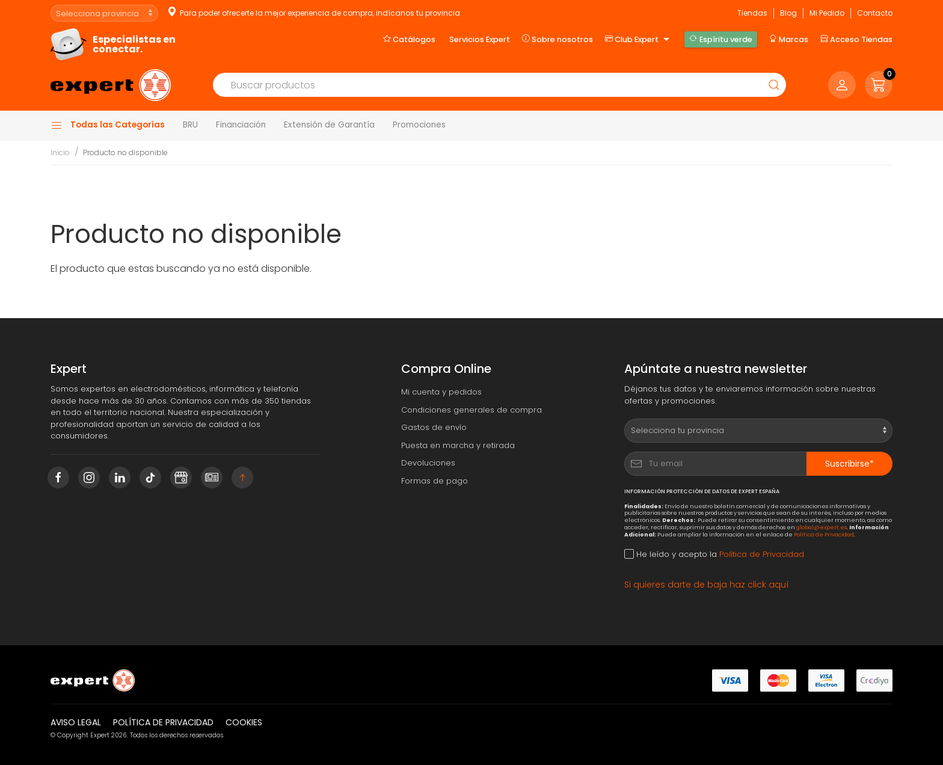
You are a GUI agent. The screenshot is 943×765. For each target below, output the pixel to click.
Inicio (60, 152)
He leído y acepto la (714, 554)
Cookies (244, 722)
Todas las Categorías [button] (108, 125)
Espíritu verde (720, 39)
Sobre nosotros (557, 39)
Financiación (241, 125)
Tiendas (752, 13)
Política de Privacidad (824, 534)
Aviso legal (76, 722)
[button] (878, 85)
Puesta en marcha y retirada (458, 445)
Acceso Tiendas (856, 39)
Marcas (788, 39)
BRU (190, 125)
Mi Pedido (826, 13)
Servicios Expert (479, 39)
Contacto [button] (874, 13)
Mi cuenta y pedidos (441, 392)
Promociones (419, 125)
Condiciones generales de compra (471, 410)
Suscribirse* (849, 464)
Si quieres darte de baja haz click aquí (706, 585)
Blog (788, 13)
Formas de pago (434, 481)
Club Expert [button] (638, 40)
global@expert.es (821, 527)
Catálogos (409, 39)
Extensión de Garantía (329, 125)
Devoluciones (428, 463)
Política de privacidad (163, 722)
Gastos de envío (434, 427)
